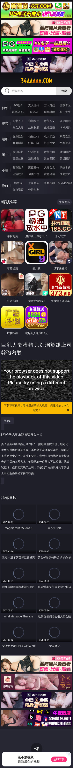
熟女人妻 (18, 127)
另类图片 (65, 158)
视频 (5, 123)
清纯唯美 (33, 158)
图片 (5, 155)
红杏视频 (18, 189)
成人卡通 (49, 136)
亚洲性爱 (18, 136)
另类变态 (65, 143)
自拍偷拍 (33, 121)
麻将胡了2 (18, 112)
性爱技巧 (65, 174)
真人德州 (33, 105)
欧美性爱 (65, 136)
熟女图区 (49, 158)
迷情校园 (18, 174)
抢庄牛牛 (65, 112)
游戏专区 (65, 105)
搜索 (64, 91)
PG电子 (18, 105)
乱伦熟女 (49, 143)
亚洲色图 (33, 152)
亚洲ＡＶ (18, 121)
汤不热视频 (65, 183)
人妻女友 (49, 167)
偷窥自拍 (18, 152)
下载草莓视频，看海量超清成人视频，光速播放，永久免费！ (37, 408)
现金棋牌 (49, 112)
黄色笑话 (49, 174)
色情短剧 (33, 189)
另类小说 (33, 174)
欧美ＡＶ (49, 121)
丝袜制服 (33, 127)
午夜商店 (33, 183)
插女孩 (18, 183)
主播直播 (49, 127)
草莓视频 (49, 183)
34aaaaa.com (37, 81)
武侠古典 (65, 167)
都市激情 (18, 167)
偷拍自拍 (33, 136)
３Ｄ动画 (65, 121)
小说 (5, 170)
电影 (5, 139)
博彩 (5, 108)
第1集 (7, 421)
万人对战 (49, 105)
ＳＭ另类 (65, 127)
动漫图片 (65, 152)
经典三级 (33, 143)
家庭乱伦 (33, 167)
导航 (5, 186)
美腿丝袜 (18, 158)
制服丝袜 (18, 143)
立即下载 (59, 759)
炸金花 (34, 112)
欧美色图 (49, 152)
